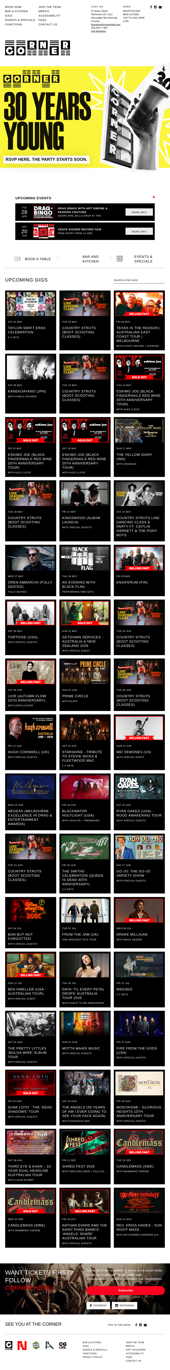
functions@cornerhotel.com (105, 24)
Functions (13, 24)
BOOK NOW (13, 6)
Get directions (98, 31)
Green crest (36, 1345)
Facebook (98, 1305)
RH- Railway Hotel (49, 1345)
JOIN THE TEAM (49, 6)
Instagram (124, 1305)
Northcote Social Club (22, 1345)
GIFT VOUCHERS (135, 1350)
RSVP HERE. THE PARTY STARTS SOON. (46, 159)
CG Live (63, 1345)
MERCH (43, 11)
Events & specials (20, 19)
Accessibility (49, 15)
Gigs (8, 15)
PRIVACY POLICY (93, 1357)
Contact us (47, 24)
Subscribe (125, 1290)
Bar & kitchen (16, 11)
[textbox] (139, 280)
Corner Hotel (37, 48)
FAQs (42, 19)
